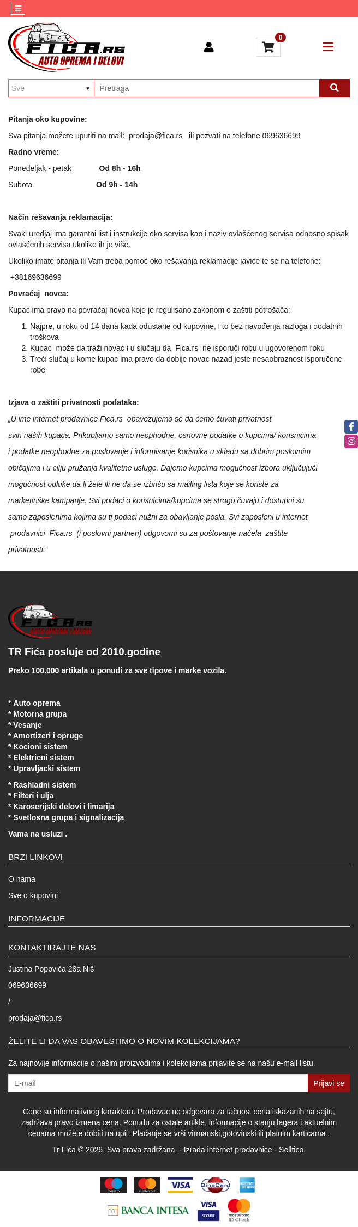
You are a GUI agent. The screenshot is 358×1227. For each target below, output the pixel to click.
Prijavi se (328, 1083)
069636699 (27, 985)
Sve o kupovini (33, 895)
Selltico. (292, 1149)
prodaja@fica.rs (35, 1018)
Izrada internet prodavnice (228, 1149)
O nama (21, 879)
